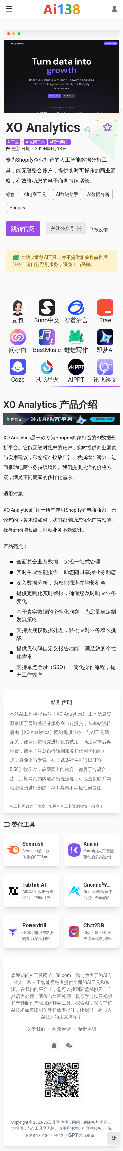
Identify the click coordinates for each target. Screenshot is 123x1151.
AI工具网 (51, 1122)
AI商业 (13, 142)
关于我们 (36, 1029)
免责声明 (87, 1029)
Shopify (17, 207)
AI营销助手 (59, 142)
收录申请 (61, 1029)
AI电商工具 (35, 142)
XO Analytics (69, 714)
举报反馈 (99, 229)
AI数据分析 (98, 194)
